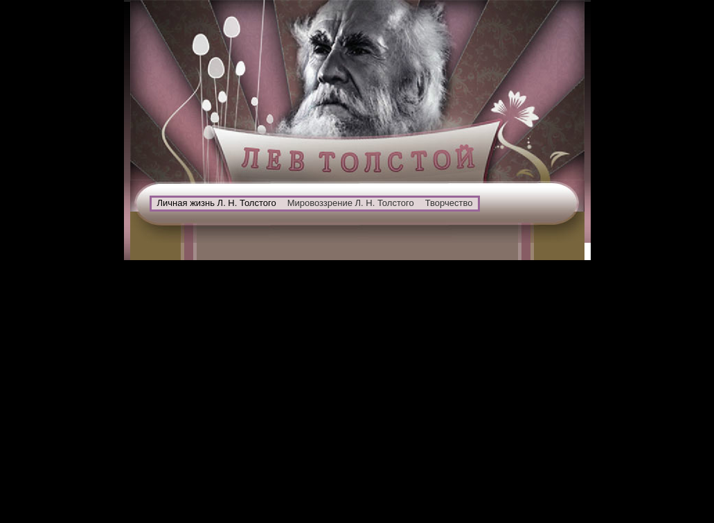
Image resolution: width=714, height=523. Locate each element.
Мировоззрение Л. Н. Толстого (350, 203)
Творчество (449, 203)
